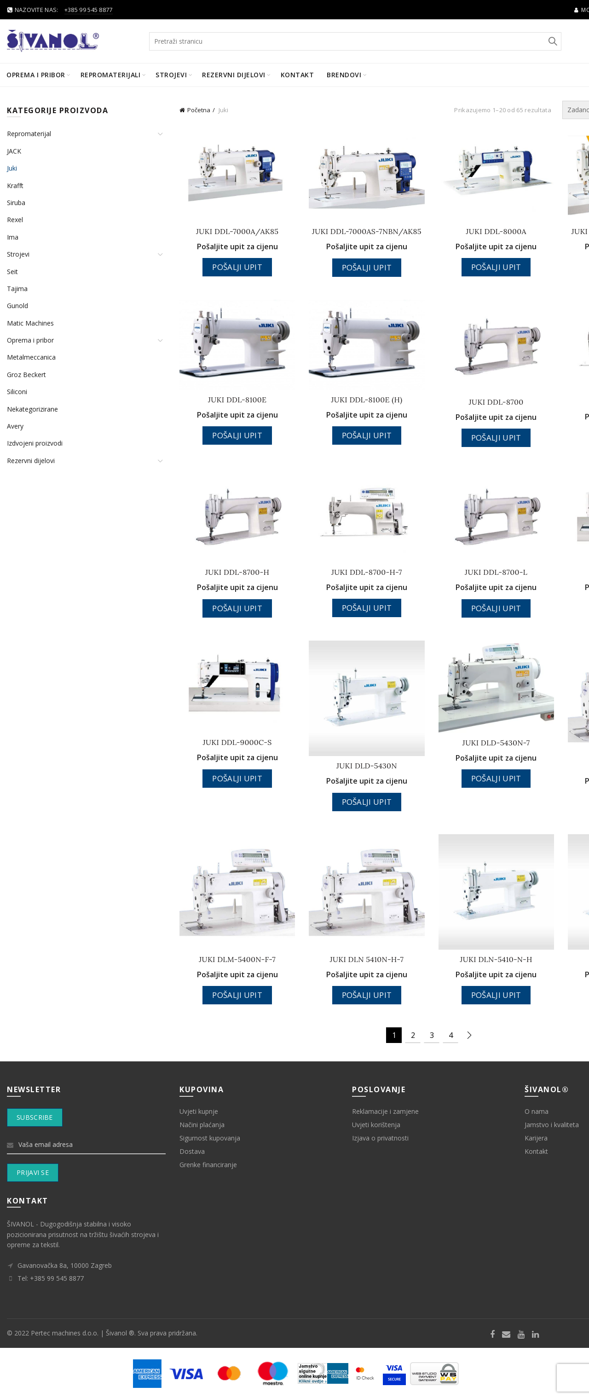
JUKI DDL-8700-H (237, 572)
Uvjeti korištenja (376, 1124)
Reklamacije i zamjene (385, 1111)
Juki (12, 168)
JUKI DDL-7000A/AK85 (237, 231)
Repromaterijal (29, 133)
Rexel (15, 219)
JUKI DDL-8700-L (496, 572)
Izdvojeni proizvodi (35, 443)
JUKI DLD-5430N (366, 765)
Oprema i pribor (35, 74)
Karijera (536, 1138)
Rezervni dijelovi (234, 74)
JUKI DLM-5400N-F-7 (237, 959)
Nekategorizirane (32, 409)
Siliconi (17, 391)
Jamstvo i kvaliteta (552, 1124)
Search (552, 41)
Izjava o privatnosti (380, 1138)
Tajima (17, 288)
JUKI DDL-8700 (496, 402)
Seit (12, 271)
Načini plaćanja (202, 1124)
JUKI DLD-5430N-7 (496, 742)
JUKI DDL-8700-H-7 (366, 572)
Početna (198, 110)
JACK (14, 151)
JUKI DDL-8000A (496, 231)
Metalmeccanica (31, 357)
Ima (12, 237)
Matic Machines (30, 323)
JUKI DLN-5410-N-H (496, 959)
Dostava (192, 1151)
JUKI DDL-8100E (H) (366, 399)
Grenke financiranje (208, 1164)
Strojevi (171, 74)
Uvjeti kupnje (198, 1111)
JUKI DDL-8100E (237, 399)
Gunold (17, 305)
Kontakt (297, 74)
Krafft (15, 185)
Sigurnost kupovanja (209, 1138)
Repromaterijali (111, 74)
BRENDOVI (344, 74)
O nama (537, 1111)
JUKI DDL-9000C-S (237, 742)
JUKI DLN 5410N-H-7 (367, 959)
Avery (15, 426)
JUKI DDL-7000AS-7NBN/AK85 (367, 231)
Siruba (16, 202)
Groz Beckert (26, 374)
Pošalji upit (237, 267)
